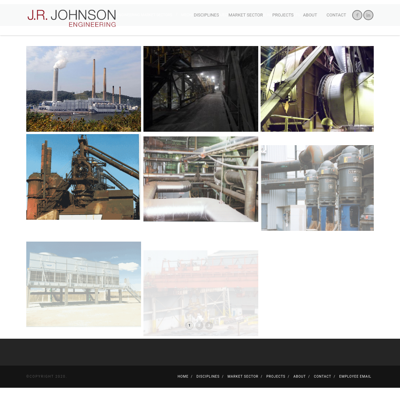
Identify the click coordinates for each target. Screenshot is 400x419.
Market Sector (245, 14)
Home (182, 408)
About (310, 14)
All (32, 46)
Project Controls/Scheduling (243, 46)
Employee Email (355, 408)
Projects (283, 14)
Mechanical (193, 46)
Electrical (97, 46)
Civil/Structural (61, 46)
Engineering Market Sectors (144, 46)
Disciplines (206, 14)
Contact (336, 14)
